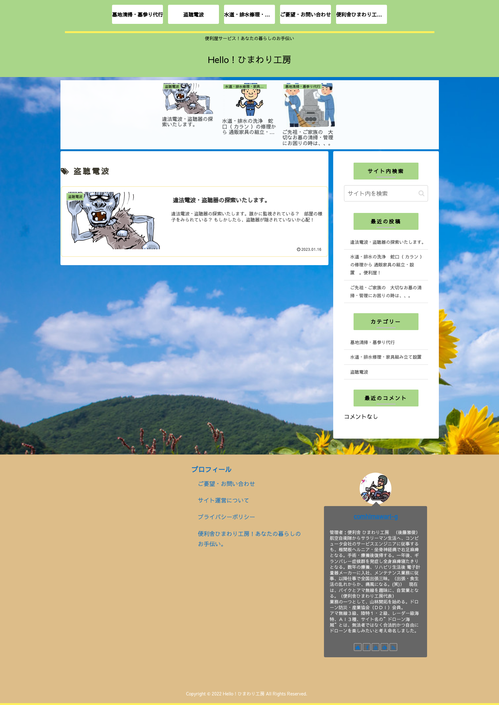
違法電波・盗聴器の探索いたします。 (388, 242)
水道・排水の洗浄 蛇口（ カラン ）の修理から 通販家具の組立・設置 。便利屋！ (387, 264)
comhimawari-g (376, 516)
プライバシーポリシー (226, 517)
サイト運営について (224, 500)
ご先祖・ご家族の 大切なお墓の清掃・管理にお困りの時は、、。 (386, 291)
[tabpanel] (189, 113)
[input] (386, 193)
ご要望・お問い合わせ (226, 484)
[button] (421, 193)
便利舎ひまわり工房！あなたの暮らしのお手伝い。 (249, 539)
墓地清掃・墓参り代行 (372, 342)
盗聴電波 (359, 372)
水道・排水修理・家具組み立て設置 (386, 357)
